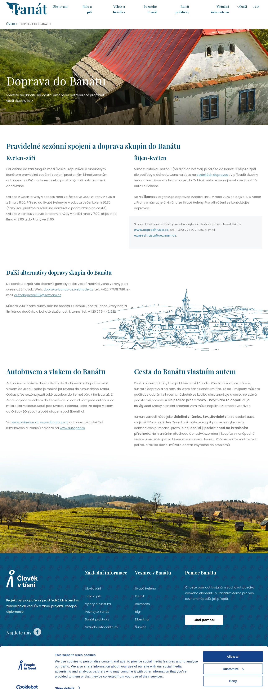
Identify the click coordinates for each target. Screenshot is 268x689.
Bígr (138, 611)
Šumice (141, 627)
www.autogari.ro (72, 428)
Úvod (10, 24)
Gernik (140, 596)
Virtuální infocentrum (101, 627)
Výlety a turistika (98, 604)
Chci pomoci (204, 620)
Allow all (233, 649)
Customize (233, 661)
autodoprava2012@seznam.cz (37, 295)
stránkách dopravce (212, 174)
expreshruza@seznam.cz (155, 235)
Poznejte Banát (97, 611)
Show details (64, 681)
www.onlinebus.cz (25, 422)
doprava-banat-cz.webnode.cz (68, 289)
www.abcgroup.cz (54, 422)
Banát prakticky (97, 619)
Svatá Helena (145, 588)
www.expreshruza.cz (151, 230)
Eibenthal (142, 619)
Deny (233, 674)
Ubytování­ (60, 7)
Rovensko (142, 604)
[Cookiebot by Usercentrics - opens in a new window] (27, 681)
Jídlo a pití (93, 596)
